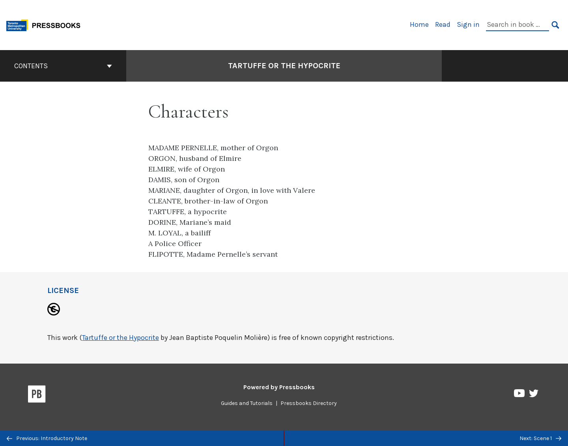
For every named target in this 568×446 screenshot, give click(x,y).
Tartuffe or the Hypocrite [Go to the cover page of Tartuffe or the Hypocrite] (284, 65)
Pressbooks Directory (308, 403)
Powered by (279, 387)
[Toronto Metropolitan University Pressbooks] (46, 24)
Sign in (468, 24)
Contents (63, 66)
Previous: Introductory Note (47, 438)
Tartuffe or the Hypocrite (120, 337)
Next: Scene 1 (540, 438)
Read (442, 24)
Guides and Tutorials (247, 403)
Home (419, 24)
